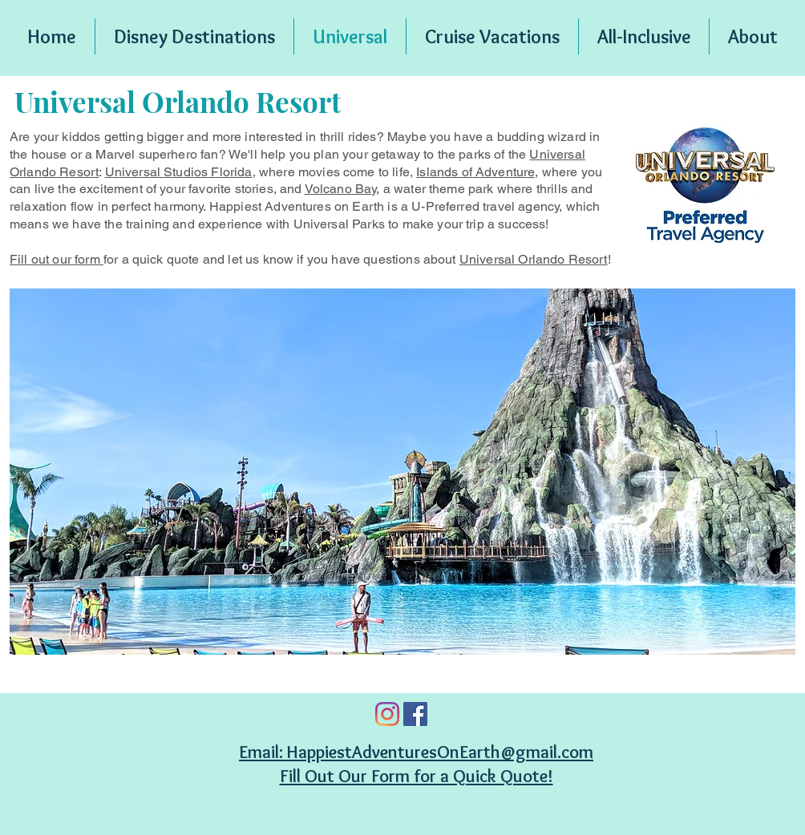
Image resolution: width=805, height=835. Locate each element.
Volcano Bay (341, 188)
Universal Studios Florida (179, 172)
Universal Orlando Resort (533, 259)
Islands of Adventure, (477, 172)
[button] (402, 471)
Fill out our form (56, 259)
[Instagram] (387, 714)
